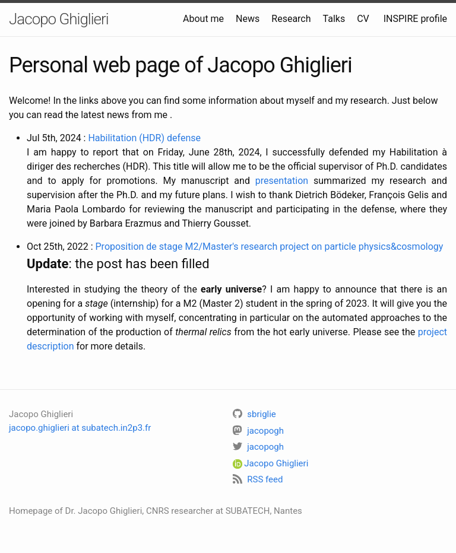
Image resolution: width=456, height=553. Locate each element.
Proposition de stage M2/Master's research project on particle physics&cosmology (270, 246)
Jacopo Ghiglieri (59, 19)
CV (363, 18)
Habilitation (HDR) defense (144, 138)
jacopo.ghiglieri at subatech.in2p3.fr (80, 427)
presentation (281, 180)
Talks (334, 18)
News (247, 18)
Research (291, 18)
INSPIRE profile (415, 18)
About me (203, 18)
